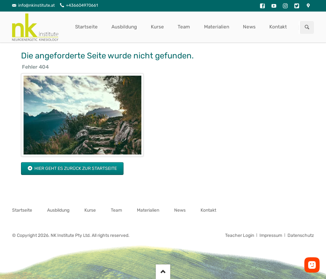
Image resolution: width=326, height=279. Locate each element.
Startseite (86, 27)
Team (184, 27)
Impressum (270, 235)
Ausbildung (124, 27)
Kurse (157, 27)
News (249, 27)
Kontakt (278, 27)
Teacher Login (239, 235)
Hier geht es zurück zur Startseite (75, 168)
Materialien (216, 27)
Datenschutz (300, 235)
